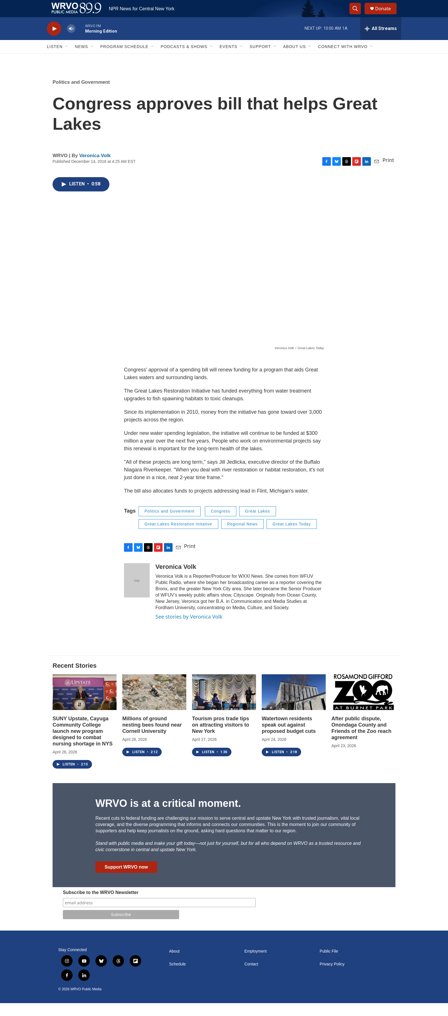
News (81, 59)
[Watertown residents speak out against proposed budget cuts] (294, 705)
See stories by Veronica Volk (188, 629)
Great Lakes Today (292, 537)
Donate (386, 15)
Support (260, 59)
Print (388, 172)
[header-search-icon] (357, 15)
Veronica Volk (95, 168)
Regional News (242, 537)
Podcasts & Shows (184, 59)
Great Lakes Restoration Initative (178, 537)
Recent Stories (75, 678)
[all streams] (380, 41)
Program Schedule (124, 59)
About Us (294, 59)
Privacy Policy (332, 977)
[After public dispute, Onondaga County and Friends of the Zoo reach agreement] (363, 705)
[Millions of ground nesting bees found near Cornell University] (154, 705)
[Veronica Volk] (137, 593)
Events (228, 59)
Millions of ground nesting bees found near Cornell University (152, 738)
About (174, 964)
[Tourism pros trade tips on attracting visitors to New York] (224, 705)
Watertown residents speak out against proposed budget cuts (289, 738)
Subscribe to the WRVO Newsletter (101, 905)
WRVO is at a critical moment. (168, 816)
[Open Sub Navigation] (67, 59)
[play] (54, 41)
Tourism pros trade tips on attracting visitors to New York (220, 738)
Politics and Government (81, 95)
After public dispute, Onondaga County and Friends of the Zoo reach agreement (361, 741)
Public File (329, 964)
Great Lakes (257, 524)
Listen (55, 59)
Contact (251, 977)
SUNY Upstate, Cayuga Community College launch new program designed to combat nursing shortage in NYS (83, 744)
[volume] (71, 41)
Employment (255, 964)
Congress (220, 524)
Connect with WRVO (342, 59)
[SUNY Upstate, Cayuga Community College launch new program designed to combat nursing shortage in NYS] (85, 705)
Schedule (177, 977)
